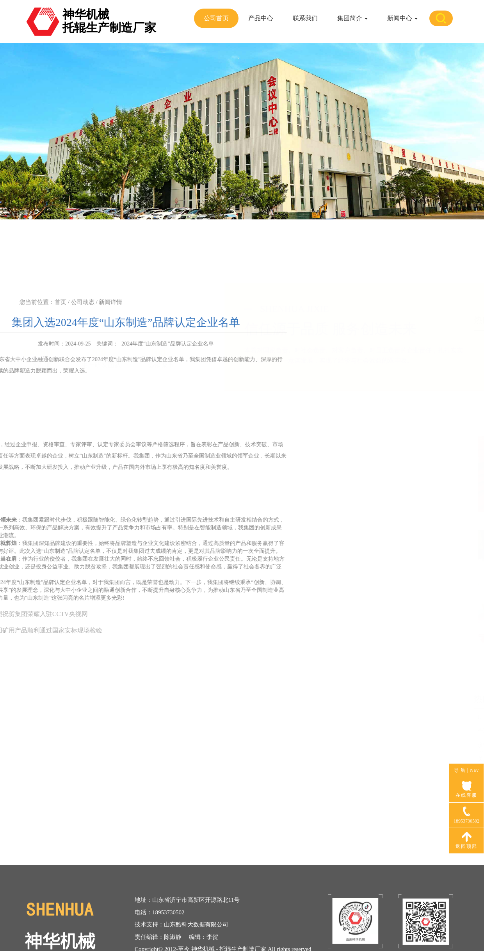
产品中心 (260, 18)
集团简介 (352, 18)
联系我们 (305, 18)
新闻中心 (402, 18)
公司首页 (216, 18)
